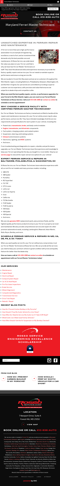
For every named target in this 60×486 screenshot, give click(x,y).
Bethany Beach (21, 454)
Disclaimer (13, 476)
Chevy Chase (36, 446)
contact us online (49, 100)
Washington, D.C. (35, 470)
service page (5, 155)
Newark (44, 452)
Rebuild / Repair (8, 301)
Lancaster (8, 450)
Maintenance (7, 270)
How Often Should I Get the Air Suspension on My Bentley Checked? (25, 320)
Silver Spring (44, 448)
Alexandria (47, 454)
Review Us (53, 9)
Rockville (39, 441)
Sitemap (47, 476)
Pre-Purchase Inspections (11, 284)
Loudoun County (23, 470)
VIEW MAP (29, 424)
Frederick (27, 448)
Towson (54, 439)
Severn (9, 448)
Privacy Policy (27, 476)
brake (24, 125)
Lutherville (14, 446)
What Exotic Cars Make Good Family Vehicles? (18, 318)
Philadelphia (36, 450)
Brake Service (7, 287)
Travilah (30, 446)
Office (50, 5)
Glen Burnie (15, 448)
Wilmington (50, 452)
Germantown (52, 443)
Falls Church (34, 454)
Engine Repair (7, 273)
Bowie (44, 439)
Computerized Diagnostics (11, 293)
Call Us (10, 5)
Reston (52, 454)
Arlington (28, 454)
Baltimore (33, 439)
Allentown (23, 452)
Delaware (14, 439)
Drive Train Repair (8, 298)
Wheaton (48, 446)
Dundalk (48, 439)
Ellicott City (45, 441)
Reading (14, 450)
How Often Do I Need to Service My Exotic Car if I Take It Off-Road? (25, 315)
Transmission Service (9, 296)
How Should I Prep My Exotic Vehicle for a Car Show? (20, 312)
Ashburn (11, 459)
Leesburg (16, 459)
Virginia (22, 439)
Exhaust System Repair (10, 279)
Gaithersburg (14, 443)
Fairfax (18, 457)
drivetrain (25, 128)
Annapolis (7, 443)
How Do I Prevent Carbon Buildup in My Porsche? (19, 309)
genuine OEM (15, 221)
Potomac (43, 446)
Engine (5, 128)
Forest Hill (25, 437)
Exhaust (6, 137)
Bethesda (39, 439)
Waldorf (33, 448)
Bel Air (27, 443)
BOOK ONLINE (45, 14)
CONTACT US (30, 31)
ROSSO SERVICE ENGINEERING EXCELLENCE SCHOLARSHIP (30, 339)
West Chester (29, 450)
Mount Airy (39, 443)
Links (39, 476)
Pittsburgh (44, 450)
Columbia (45, 443)
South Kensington (23, 446)
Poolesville (21, 443)
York (18, 450)
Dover (14, 454)
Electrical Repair (8, 276)
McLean (41, 454)
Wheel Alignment (8, 290)
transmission (16, 125)
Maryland (52, 437)
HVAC (23, 140)
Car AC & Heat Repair (9, 281)
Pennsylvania (7, 439)
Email (30, 5)
